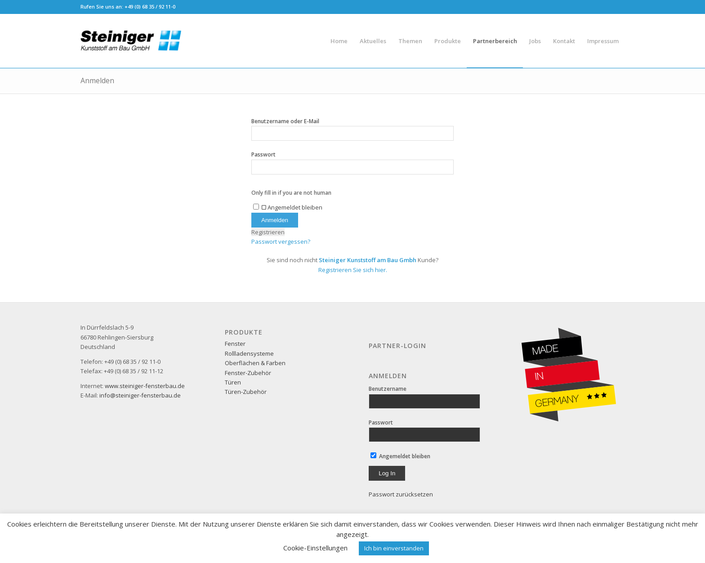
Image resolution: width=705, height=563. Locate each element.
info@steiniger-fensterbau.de (140, 395)
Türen (233, 382)
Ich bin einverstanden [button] (394, 548)
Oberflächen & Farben (255, 363)
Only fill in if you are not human (291, 193)
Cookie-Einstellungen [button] (315, 547)
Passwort (263, 154)
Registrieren (268, 232)
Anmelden (97, 80)
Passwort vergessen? (280, 241)
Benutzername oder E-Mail (285, 121)
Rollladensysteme (249, 353)
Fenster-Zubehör (248, 373)
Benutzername (387, 389)
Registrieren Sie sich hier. (352, 270)
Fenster (235, 344)
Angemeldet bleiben (400, 456)
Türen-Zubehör (246, 392)
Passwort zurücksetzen (401, 494)
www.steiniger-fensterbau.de (145, 386)
